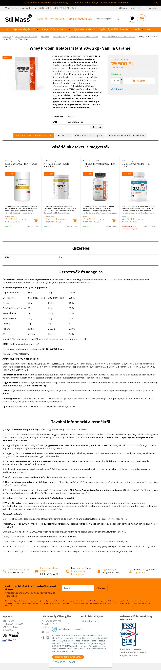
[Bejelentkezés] (131, 19)
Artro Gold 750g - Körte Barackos (56, 165)
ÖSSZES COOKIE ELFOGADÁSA (68, 657)
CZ (12, 640)
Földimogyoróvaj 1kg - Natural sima (21, 165)
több (138, 29)
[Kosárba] (36, 220)
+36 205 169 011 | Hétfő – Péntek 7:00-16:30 (56, 8)
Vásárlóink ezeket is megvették (34, 135)
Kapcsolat (152, 8)
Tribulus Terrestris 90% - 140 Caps (99, 165)
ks (118, 81)
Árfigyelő (117, 89)
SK (6, 640)
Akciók (151, 29)
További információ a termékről (126, 135)
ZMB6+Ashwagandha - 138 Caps (136, 165)
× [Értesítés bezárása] (157, 3)
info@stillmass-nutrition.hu (20, 8)
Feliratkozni (100, 588)
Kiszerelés (63, 135)
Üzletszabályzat (137, 8)
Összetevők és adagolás (89, 135)
